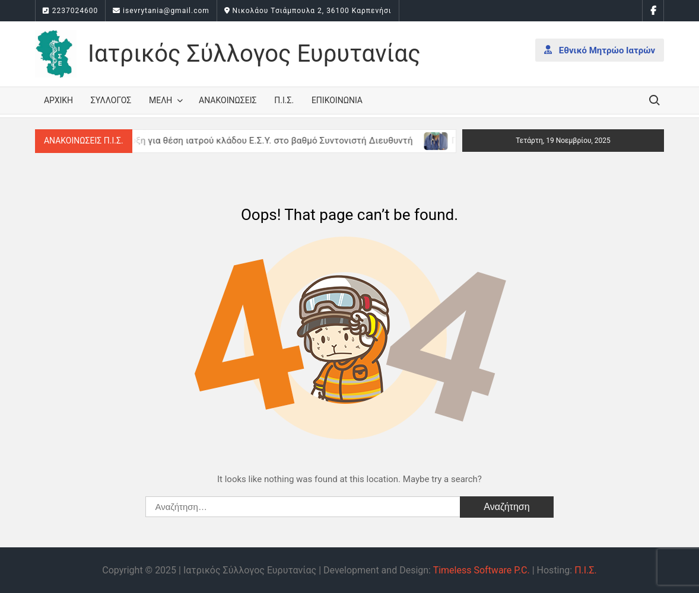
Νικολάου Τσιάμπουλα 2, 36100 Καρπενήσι (308, 11)
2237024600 (70, 11)
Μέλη (160, 100)
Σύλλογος (111, 100)
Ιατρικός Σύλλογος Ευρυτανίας (254, 54)
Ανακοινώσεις (227, 100)
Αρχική (58, 100)
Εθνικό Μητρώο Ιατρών (599, 49)
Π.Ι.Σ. (284, 100)
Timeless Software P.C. (481, 570)
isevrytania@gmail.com (161, 11)
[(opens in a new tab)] (442, 140)
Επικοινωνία (337, 100)
